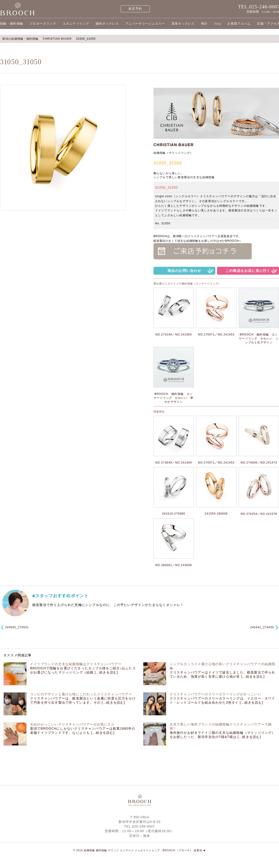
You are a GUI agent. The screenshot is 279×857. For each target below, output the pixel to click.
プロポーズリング (43, 23)
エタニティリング (76, 23)
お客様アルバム (239, 23)
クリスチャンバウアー (203, 236)
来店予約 (135, 8)
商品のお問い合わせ (184, 270)
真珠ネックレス (183, 23)
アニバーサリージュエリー (145, 23)
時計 (204, 23)
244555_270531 (17, 627)
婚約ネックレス (107, 23)
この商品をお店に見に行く (248, 270)
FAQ (217, 23)
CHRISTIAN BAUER (174, 145)
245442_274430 (262, 627)
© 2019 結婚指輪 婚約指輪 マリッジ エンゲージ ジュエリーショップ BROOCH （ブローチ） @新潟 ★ (139, 850)
